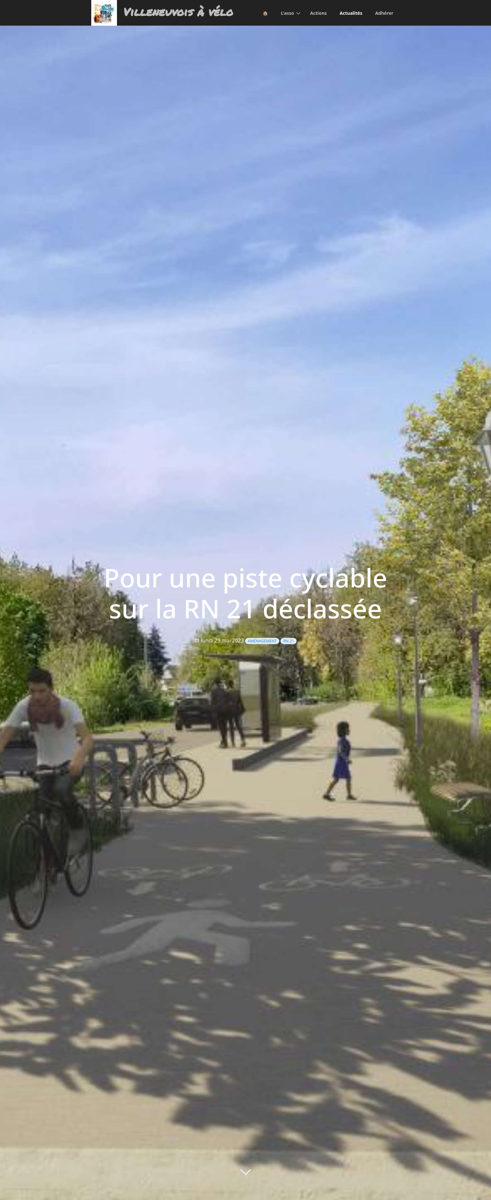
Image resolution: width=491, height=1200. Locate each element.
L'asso (287, 13)
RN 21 (288, 641)
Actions (318, 13)
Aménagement (262, 641)
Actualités (351, 13)
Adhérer (384, 13)
